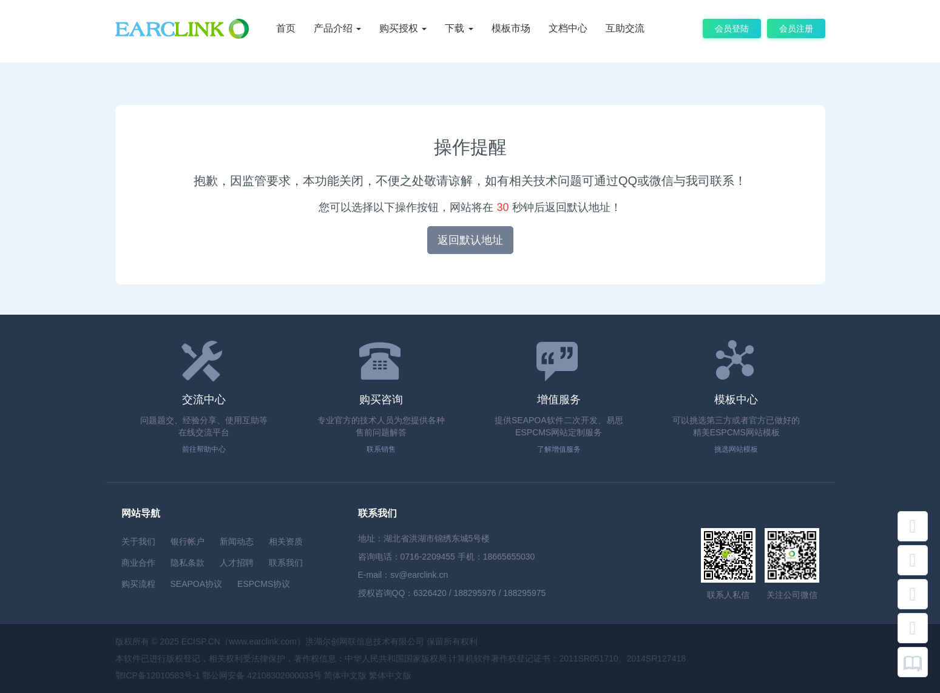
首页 (286, 28)
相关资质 (286, 541)
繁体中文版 (390, 675)
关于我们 (138, 541)
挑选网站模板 (736, 449)
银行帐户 (188, 541)
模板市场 (511, 28)
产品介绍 (337, 28)
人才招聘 (237, 562)
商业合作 (138, 562)
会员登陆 (732, 28)
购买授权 (403, 28)
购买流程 (138, 584)
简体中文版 (345, 675)
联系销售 (381, 449)
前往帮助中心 (204, 449)
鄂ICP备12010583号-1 (157, 675)
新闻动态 (237, 541)
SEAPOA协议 (197, 584)
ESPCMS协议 (263, 584)
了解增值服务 (559, 449)
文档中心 (568, 28)
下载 (459, 28)
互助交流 (625, 28)
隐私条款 (188, 562)
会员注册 (796, 28)
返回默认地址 (470, 240)
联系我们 (286, 562)
